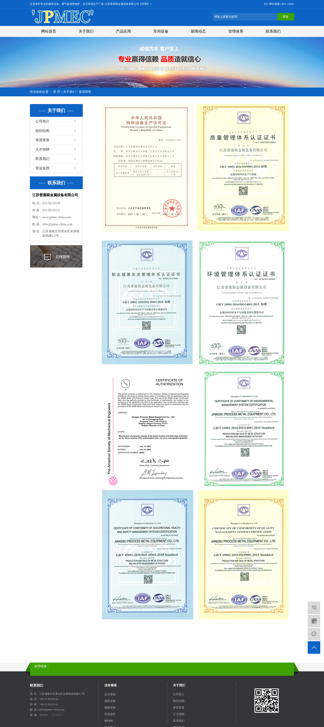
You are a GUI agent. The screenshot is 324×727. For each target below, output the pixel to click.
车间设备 (160, 31)
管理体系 (235, 31)
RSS (284, 3)
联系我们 (273, 31)
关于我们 (86, 31)
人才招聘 (42, 149)
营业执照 (42, 168)
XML (291, 3)
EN (265, 3)
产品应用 (123, 31)
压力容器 (110, 694)
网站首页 (48, 31)
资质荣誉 (42, 140)
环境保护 (110, 714)
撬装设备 (110, 701)
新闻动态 (198, 31)
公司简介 (42, 121)
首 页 (56, 91)
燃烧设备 (110, 707)
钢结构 (108, 720)
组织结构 (42, 131)
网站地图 (274, 3)
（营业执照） (57, 714)
